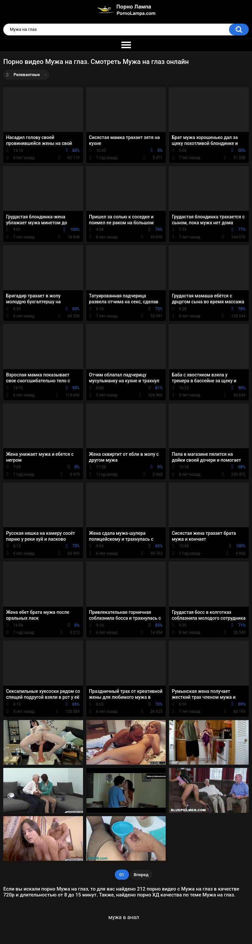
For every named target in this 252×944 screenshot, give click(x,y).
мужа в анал (123, 917)
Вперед (141, 874)
